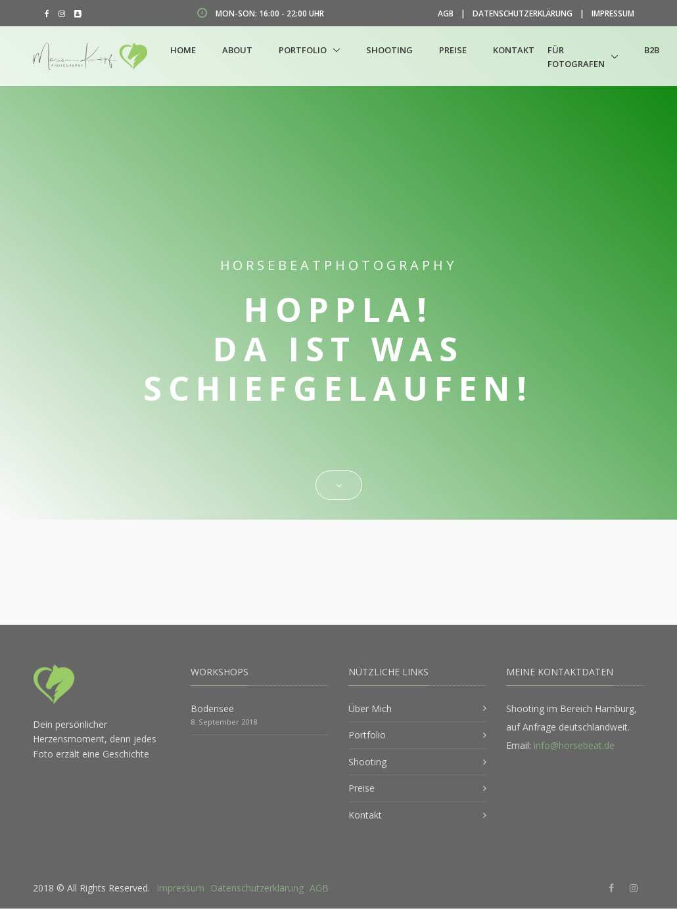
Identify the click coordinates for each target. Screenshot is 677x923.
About (237, 50)
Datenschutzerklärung (522, 13)
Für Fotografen (576, 57)
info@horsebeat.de (574, 745)
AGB (446, 13)
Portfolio (303, 50)
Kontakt (513, 50)
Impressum (613, 13)
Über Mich (370, 708)
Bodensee (212, 708)
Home (183, 50)
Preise (453, 50)
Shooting (389, 50)
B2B (651, 50)
